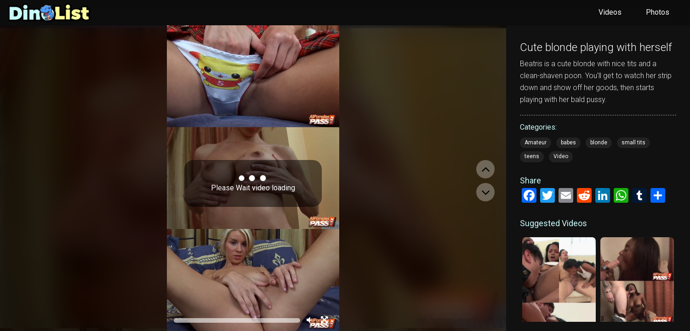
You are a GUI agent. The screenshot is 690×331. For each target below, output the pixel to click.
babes (568, 142)
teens (532, 156)
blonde (598, 142)
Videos (610, 12)
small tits (633, 142)
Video (560, 156)
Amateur (536, 142)
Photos (657, 12)
